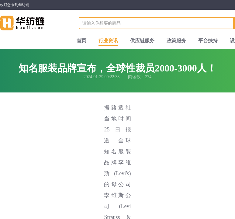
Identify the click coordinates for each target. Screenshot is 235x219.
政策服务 (176, 40)
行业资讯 (108, 40)
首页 (81, 40)
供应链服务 (142, 40)
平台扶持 (208, 40)
